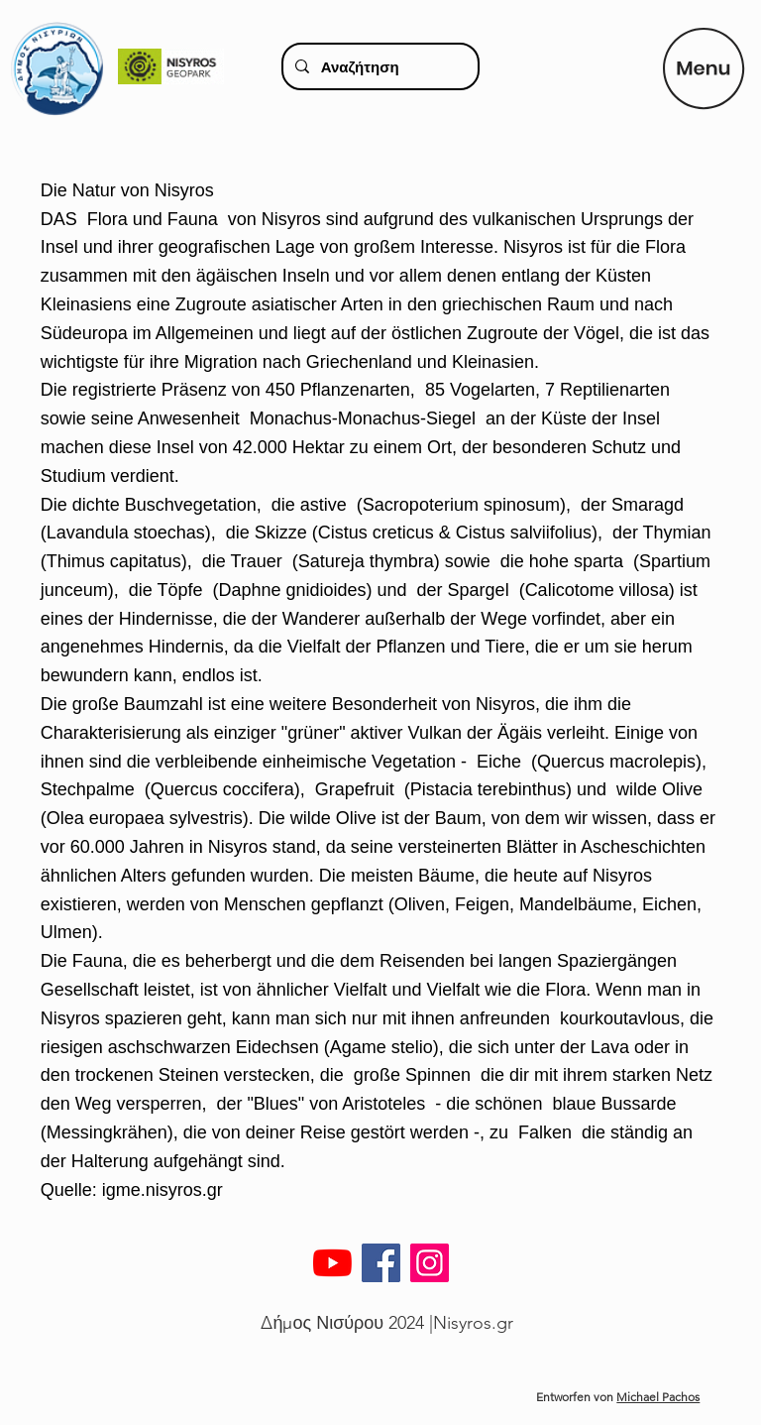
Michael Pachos (658, 1396)
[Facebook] (381, 1263)
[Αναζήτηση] (379, 66)
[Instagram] (429, 1263)
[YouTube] (332, 1263)
